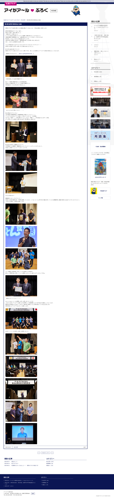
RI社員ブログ (103, 191)
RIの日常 (23, 20)
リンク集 (100, 198)
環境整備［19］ (50, 463)
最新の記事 (8, 459)
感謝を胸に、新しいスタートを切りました (101, 53)
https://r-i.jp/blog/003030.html (25, 53)
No (90, 1)
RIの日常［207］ (50, 461)
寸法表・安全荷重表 (100, 146)
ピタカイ (96, 45)
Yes (88, 1)
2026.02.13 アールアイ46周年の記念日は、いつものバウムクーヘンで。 (19, 480)
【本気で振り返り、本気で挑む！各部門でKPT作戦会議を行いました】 (101, 38)
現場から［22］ (50, 465)
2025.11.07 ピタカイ (9, 486)
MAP (33, 493)
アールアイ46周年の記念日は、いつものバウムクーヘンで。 (101, 28)
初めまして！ (97, 60)
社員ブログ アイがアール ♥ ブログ (12, 20)
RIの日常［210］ (98, 72)
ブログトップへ (45, 452)
